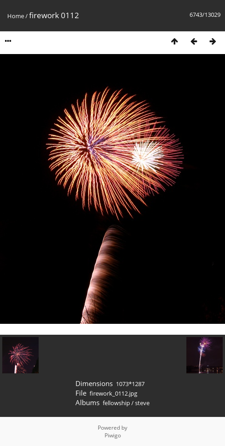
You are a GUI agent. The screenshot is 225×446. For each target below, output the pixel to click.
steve (142, 403)
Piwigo (113, 435)
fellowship (116, 403)
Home (15, 16)
